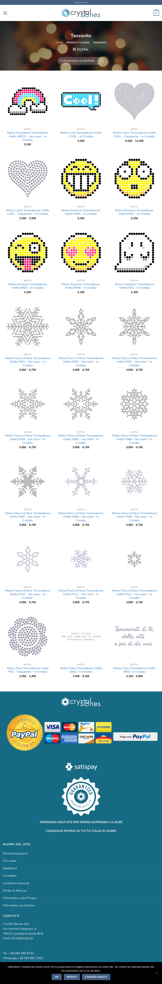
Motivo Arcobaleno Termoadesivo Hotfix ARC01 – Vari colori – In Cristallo (27, 136)
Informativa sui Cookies (19, 905)
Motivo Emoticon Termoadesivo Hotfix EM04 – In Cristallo (81, 286)
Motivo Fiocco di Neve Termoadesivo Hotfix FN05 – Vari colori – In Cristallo (81, 439)
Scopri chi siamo (81, 2)
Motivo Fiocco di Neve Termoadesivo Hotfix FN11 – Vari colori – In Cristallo (81, 594)
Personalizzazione (15, 853)
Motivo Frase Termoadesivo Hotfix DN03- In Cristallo (134, 670)
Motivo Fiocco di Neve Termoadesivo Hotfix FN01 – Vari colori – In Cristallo (27, 362)
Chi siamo (10, 861)
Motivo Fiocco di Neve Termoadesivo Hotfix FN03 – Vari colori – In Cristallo (134, 362)
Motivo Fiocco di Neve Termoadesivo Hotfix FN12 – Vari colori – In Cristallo (134, 594)
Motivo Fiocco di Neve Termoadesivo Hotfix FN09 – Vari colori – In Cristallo (134, 517)
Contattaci (10, 876)
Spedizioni (10, 868)
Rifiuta (72, 977)
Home (59, 42)
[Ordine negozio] (80, 61)
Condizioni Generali (16, 883)
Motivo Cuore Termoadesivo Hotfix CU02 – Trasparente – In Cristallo (27, 212)
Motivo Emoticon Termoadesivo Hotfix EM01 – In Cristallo (81, 212)
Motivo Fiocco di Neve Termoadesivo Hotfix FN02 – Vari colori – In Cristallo (81, 362)
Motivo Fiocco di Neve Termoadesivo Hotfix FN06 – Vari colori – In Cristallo (134, 439)
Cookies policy (96, 977)
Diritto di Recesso (15, 890)
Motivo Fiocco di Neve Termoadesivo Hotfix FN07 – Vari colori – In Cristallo (27, 517)
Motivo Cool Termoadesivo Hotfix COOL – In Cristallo (81, 134)
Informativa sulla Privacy (20, 898)
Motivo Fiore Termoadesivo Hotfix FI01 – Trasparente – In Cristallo (28, 670)
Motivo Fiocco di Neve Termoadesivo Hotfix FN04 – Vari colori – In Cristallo (27, 439)
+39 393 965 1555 (30, 958)
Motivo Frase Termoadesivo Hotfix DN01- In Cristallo (81, 670)
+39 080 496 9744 (21, 953)
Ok (57, 977)
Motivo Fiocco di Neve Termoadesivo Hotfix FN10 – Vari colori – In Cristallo (27, 594)
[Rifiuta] (156, 974)
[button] (5, 13)
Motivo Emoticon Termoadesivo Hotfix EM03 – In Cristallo (27, 286)
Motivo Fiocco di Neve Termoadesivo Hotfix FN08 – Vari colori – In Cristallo (81, 517)
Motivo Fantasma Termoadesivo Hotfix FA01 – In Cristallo (134, 286)
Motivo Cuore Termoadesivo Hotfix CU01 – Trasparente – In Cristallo (134, 134)
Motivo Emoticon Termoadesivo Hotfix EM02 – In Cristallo (134, 212)
